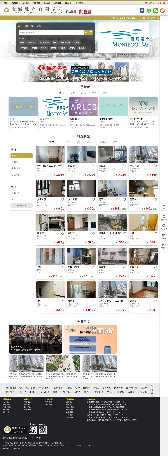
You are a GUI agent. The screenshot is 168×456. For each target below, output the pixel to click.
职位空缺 (6, 412)
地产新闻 (48, 402)
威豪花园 (58, 387)
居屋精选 (16, 174)
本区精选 (16, 155)
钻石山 (90, 141)
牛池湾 (66, 141)
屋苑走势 (48, 404)
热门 (61, 92)
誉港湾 (86, 387)
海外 (105, 92)
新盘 (39, 26)
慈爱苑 (81, 47)
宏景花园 (98, 392)
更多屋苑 (152, 390)
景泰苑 (62, 47)
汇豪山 (69, 387)
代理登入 (151, 3)
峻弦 (22, 42)
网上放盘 (27, 407)
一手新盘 (27, 404)
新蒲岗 (103, 141)
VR (13, 181)
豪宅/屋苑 (16, 168)
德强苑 (53, 47)
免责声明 (6, 448)
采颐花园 (23, 47)
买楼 (20, 26)
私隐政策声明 (15, 448)
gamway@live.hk (32, 438)
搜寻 (87, 32)
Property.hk (90, 445)
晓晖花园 (31, 42)
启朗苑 (72, 47)
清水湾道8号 (44, 42)
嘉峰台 (34, 47)
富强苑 (66, 392)
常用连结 (69, 417)
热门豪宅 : (11, 387)
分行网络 (6, 409)
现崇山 (96, 387)
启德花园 (142, 392)
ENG (163, 3)
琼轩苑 (131, 392)
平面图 (68, 404)
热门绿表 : (11, 392)
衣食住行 (69, 415)
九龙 (83, 92)
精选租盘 (16, 193)
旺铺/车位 (21, 205)
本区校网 (69, 412)
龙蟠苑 (76, 42)
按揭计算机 (70, 407)
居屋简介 (69, 402)
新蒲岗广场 (65, 42)
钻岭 (55, 42)
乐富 (78, 141)
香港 (72, 92)
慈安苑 (120, 392)
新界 (94, 92)
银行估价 (69, 409)
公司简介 (6, 402)
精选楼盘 (27, 402)
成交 (32, 26)
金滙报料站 (7, 407)
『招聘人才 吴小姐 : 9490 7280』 (130, 18)
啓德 (115, 141)
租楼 (26, 26)
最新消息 (6, 404)
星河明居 (106, 387)
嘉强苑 (87, 392)
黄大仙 (52, 141)
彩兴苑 (43, 47)
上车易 (15, 162)
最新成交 (27, 409)
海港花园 (118, 387)
